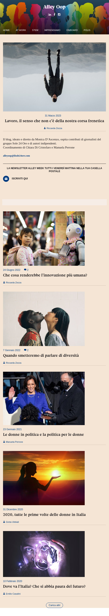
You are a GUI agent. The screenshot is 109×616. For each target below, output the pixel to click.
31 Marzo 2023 (53, 115)
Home (6, 30)
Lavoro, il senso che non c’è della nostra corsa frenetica (54, 120)
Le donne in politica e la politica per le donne (43, 434)
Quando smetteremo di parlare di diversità (41, 355)
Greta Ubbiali (11, 522)
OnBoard (72, 30)
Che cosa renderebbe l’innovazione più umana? (45, 275)
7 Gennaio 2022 (11, 350)
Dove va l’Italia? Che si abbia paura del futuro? (44, 586)
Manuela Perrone (13, 442)
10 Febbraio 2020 (12, 581)
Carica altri (54, 605)
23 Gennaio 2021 (12, 429)
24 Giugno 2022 (11, 270)
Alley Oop (54, 7)
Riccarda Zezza (53, 128)
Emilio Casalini (11, 594)
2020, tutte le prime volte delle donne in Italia (44, 514)
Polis (87, 30)
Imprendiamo (52, 30)
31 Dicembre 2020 (13, 509)
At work (21, 30)
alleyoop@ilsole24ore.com (16, 155)
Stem (35, 30)
